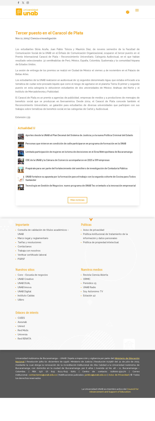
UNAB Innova (24, 287)
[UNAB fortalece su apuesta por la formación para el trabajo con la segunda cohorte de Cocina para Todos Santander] (21, 178)
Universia (22, 334)
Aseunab (22, 322)
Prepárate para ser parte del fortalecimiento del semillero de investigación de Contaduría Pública (76, 168)
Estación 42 (89, 295)
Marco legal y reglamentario (33, 238)
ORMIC (86, 279)
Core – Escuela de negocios (33, 275)
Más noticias (77, 200)
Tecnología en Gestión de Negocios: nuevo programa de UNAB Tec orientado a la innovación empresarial (80, 185)
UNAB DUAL (24, 283)
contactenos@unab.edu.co (43, 375)
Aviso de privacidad (93, 230)
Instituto (22, 295)
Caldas (31, 295)
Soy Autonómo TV (93, 291)
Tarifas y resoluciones (29, 242)
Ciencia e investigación (43, 38)
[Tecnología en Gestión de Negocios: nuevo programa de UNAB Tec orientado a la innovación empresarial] (21, 187)
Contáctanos (25, 246)
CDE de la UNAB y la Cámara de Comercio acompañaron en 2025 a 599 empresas (67, 160)
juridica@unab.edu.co (96, 375)
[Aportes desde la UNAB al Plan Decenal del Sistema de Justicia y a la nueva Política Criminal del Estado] (21, 137)
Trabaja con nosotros (29, 250)
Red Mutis (23, 330)
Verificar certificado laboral (32, 255)
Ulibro (21, 299)
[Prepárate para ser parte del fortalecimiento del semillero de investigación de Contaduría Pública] (21, 170)
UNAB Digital (24, 291)
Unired (21, 326)
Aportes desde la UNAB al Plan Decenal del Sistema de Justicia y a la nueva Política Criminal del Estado (79, 135)
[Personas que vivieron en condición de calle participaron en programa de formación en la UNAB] (21, 145)
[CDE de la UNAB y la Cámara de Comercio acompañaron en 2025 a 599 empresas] (21, 162)
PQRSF (21, 259)
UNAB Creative (26, 279)
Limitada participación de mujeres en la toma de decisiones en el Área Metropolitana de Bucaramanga (79, 152)
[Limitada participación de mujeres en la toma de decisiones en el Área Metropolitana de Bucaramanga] (21, 153)
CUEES (21, 318)
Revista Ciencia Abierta (95, 275)
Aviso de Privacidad (118, 375)
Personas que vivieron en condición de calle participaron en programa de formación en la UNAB (75, 143)
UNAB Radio (89, 287)
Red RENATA (24, 338)
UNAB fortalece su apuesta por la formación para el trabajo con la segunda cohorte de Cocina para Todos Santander (80, 178)
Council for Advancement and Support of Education (114, 390)
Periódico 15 (89, 283)
